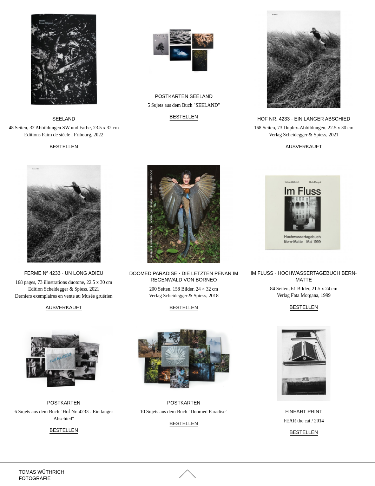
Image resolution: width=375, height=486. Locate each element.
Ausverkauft (303, 146)
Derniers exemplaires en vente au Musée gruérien (64, 296)
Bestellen (64, 146)
